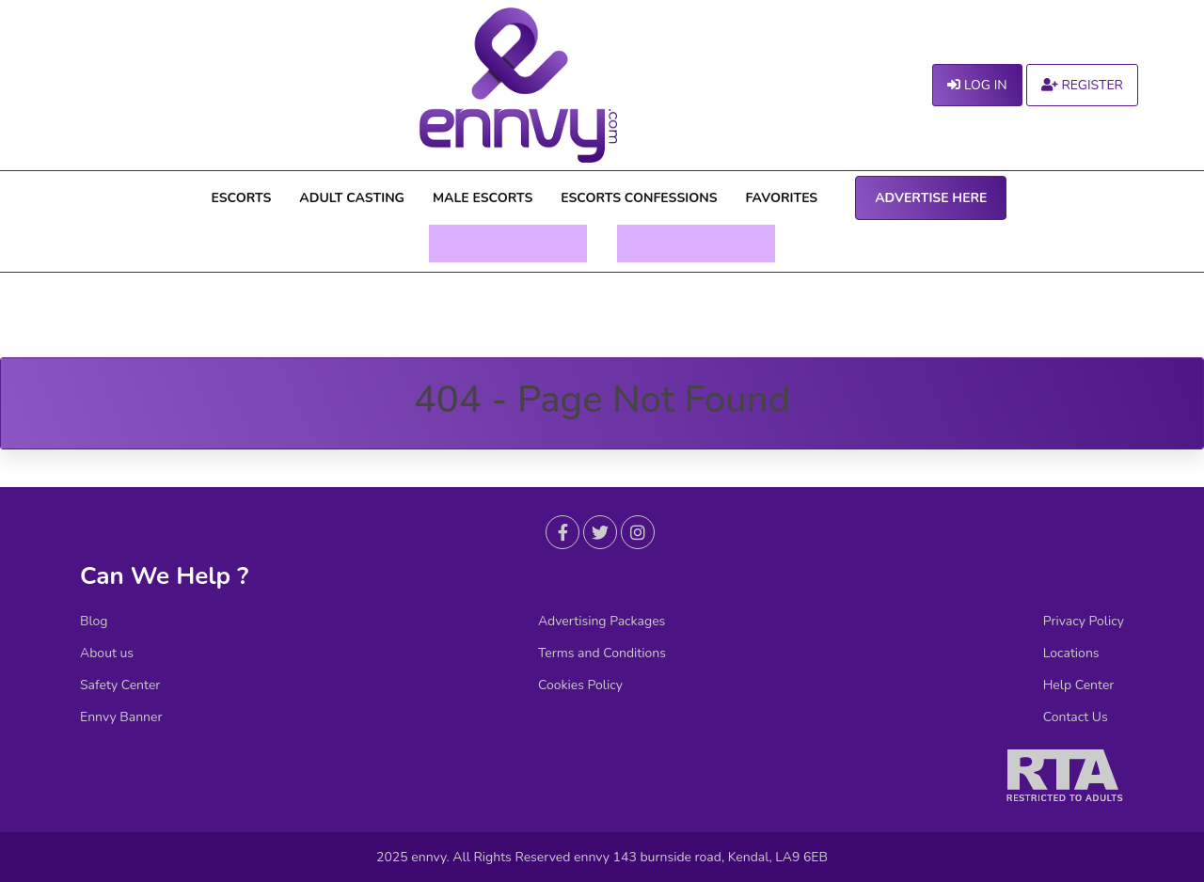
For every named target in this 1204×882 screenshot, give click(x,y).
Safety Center (120, 685)
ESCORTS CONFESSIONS (639, 198)
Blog (94, 621)
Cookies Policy (580, 685)
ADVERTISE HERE (931, 198)
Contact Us (1075, 717)
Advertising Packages (601, 621)
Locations (1071, 653)
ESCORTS (242, 198)
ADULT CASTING (351, 198)
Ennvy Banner (121, 717)
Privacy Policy (1083, 621)
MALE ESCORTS (482, 198)
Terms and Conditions (602, 653)
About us (107, 653)
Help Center (1079, 685)
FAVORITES (782, 198)
